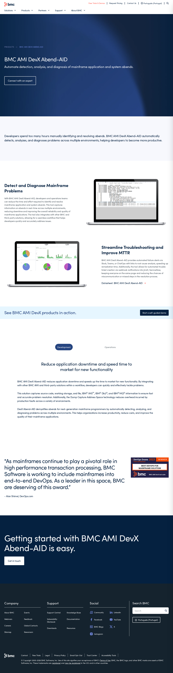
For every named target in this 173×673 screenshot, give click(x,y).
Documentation (73, 619)
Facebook (96, 619)
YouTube (115, 619)
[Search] (168, 3)
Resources (71, 628)
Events (26, 612)
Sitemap (7, 632)
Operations (110, 347)
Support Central (54, 612)
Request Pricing (115, 3)
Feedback (28, 619)
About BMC (76, 10)
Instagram (96, 634)
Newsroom (28, 632)
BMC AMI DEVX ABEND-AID (31, 46)
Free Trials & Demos (97, 3)
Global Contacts (31, 625)
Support (59, 10)
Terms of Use (105, 660)
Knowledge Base (74, 612)
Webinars (8, 619)
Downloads (51, 628)
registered (56, 663)
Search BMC (140, 603)
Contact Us (131, 3)
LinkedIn (115, 612)
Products (25, 10)
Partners (42, 10)
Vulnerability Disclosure (52, 620)
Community (97, 612)
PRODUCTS (9, 46)
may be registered (72, 663)
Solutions (8, 10)
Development (64, 347)
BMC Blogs (96, 626)
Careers (7, 625)
